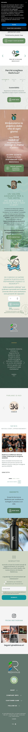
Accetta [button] (14, 24)
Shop (12, 690)
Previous (2, 56)
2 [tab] (14, 478)
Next (25, 56)
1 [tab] (10, 478)
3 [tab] (17, 478)
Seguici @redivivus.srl (14, 645)
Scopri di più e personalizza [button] (14, 28)
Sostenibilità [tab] (5, 79)
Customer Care (12, 700)
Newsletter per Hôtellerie (14, 582)
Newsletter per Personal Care (14, 584)
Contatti (14, 718)
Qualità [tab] (14, 79)
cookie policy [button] (15, 9)
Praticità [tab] (22, 79)
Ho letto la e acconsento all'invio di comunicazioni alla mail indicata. (14, 593)
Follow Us (12, 706)
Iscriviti (14, 597)
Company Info (12, 695)
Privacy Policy (11, 592)
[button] (26, 2)
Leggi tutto (6, 472)
